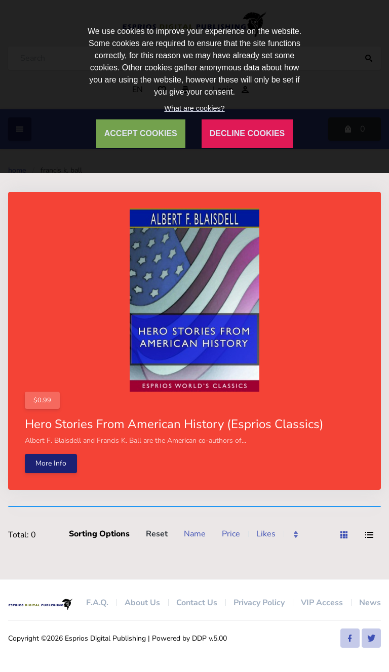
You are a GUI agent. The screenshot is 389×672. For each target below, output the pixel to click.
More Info (50, 463)
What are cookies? (194, 108)
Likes (266, 533)
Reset (157, 533)
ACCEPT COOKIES (140, 133)
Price (231, 533)
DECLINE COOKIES (247, 133)
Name (195, 533)
